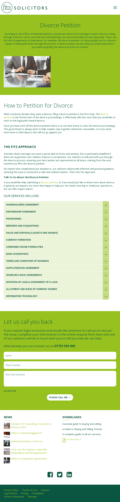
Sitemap (32, 496)
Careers (45, 490)
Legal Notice (10, 493)
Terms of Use (29, 490)
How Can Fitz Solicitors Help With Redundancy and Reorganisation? (29, 451)
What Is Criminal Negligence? (26, 432)
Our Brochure (73, 439)
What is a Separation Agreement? (29, 458)
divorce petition (49, 182)
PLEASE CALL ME (58, 397)
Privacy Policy (11, 490)
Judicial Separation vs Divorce (26, 441)
